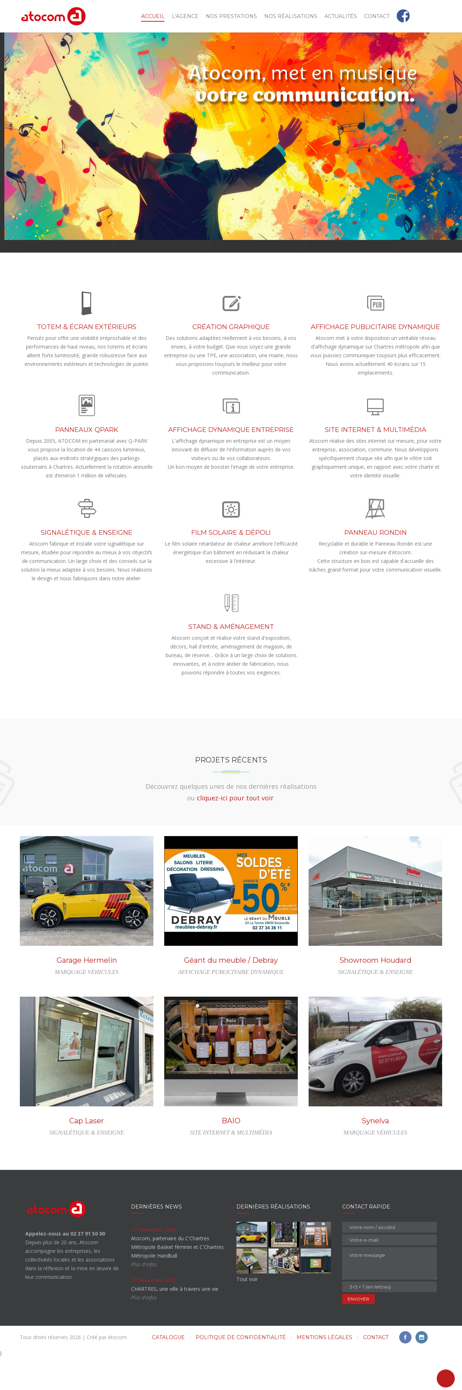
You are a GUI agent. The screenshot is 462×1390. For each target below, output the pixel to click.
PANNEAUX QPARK (86, 462)
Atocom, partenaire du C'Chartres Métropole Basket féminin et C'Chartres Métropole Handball (177, 1279)
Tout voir (247, 1311)
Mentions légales (324, 1370)
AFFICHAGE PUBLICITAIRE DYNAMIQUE (375, 359)
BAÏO (231, 1153)
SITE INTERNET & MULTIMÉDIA (375, 462)
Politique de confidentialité (241, 1370)
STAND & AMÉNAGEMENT (231, 659)
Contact (375, 1370)
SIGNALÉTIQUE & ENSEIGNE (86, 565)
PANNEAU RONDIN (375, 565)
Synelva (375, 1153)
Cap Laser (86, 1153)
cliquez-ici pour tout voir (235, 830)
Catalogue (168, 1370)
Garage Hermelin (87, 992)
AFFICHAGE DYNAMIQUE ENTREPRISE (231, 462)
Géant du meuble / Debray (231, 992)
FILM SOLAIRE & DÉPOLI (231, 565)
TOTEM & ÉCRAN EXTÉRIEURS (86, 359)
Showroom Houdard (375, 992)
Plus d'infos (144, 1296)
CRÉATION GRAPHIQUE (231, 359)
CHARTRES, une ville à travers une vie (174, 1321)
